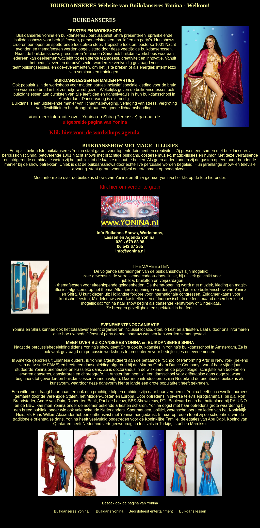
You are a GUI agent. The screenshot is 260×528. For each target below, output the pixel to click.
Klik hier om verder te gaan (130, 187)
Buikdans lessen (192, 511)
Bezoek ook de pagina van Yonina (130, 503)
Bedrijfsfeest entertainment (151, 511)
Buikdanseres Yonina (71, 511)
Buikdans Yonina (109, 511)
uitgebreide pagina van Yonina (95, 122)
